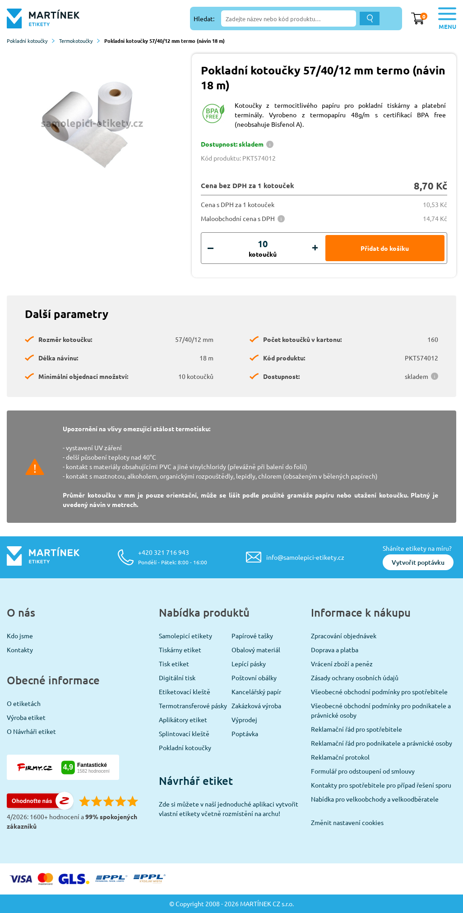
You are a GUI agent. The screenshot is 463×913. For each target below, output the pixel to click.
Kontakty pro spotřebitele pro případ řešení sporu (381, 785)
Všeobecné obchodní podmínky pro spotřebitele (379, 691)
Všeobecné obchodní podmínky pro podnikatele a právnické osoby (381, 710)
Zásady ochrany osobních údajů (354, 677)
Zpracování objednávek (343, 636)
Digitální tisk (177, 677)
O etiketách (24, 703)
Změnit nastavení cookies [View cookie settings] (347, 822)
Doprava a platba (334, 650)
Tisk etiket (174, 663)
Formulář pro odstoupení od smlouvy (363, 771)
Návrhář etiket (196, 781)
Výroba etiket (26, 717)
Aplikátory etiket (183, 719)
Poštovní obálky (254, 677)
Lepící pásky (249, 663)
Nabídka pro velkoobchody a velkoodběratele (375, 799)
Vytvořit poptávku (418, 562)
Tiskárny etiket (180, 650)
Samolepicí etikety (185, 636)
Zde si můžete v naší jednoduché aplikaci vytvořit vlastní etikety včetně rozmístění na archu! (228, 808)
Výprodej (244, 719)
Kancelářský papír (256, 691)
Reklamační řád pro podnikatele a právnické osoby (381, 743)
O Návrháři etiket (31, 731)
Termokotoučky (79, 40)
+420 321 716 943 (172, 557)
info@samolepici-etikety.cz (305, 557)
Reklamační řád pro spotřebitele (356, 729)
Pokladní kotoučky (31, 40)
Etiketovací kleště (184, 691)
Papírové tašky (252, 636)
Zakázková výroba (256, 705)
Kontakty (20, 650)
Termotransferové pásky (193, 705)
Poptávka (245, 733)
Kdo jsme (20, 636)
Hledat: (204, 18)
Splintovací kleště (184, 733)
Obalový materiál (256, 650)
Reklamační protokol (340, 757)
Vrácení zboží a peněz (342, 663)
